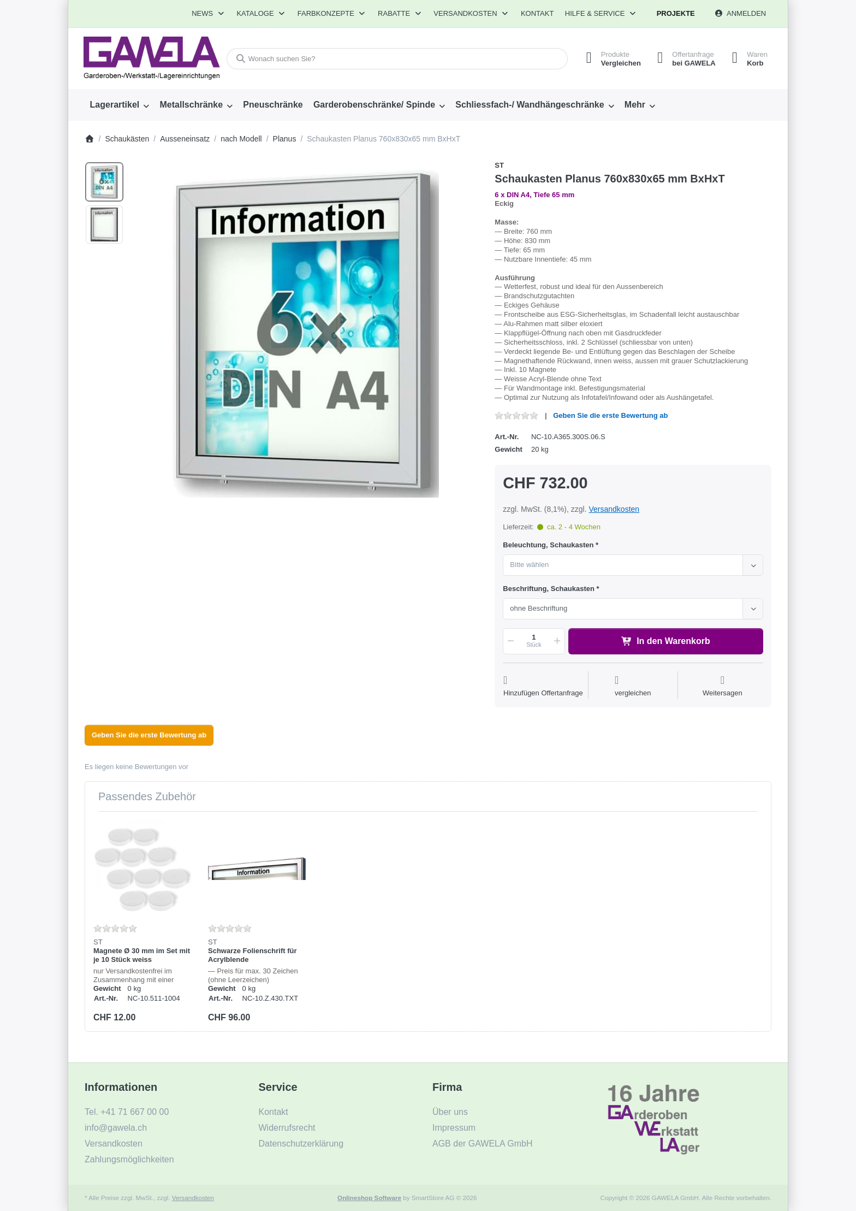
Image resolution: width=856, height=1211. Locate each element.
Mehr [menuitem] (635, 104)
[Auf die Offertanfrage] (543, 686)
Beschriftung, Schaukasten (549, 588)
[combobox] (397, 58)
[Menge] (533, 641)
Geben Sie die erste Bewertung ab (610, 415)
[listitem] (306, 334)
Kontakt (537, 13)
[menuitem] (119, 104)
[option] (104, 182)
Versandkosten (613, 509)
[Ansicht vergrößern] (306, 334)
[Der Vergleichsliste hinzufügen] (633, 686)
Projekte (676, 13)
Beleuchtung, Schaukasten (548, 545)
